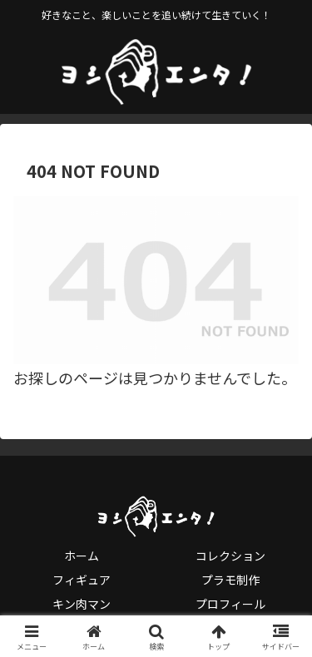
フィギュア (81, 579)
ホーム (81, 555)
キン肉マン (81, 603)
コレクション (230, 555)
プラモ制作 (230, 579)
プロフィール (230, 603)
